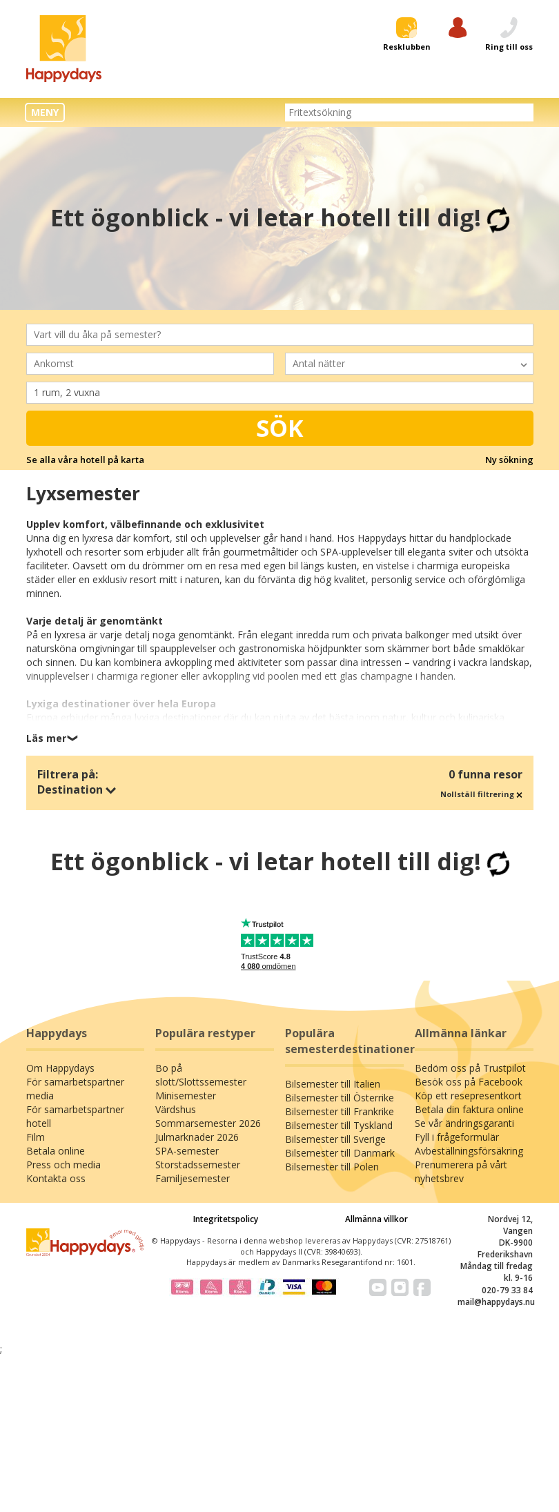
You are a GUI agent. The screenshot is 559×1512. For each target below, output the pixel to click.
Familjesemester (192, 1178)
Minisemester (185, 1095)
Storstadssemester (197, 1164)
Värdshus (175, 1109)
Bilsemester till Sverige (335, 1139)
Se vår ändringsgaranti (464, 1123)
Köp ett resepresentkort (468, 1095)
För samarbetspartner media (75, 1088)
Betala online (55, 1150)
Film (35, 1136)
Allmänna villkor (376, 1219)
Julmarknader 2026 (197, 1136)
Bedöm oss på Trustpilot (470, 1067)
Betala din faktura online (469, 1109)
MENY (45, 112)
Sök (280, 428)
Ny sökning (509, 459)
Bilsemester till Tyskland (339, 1125)
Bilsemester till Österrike (339, 1097)
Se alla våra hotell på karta (85, 459)
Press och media (63, 1164)
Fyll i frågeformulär (457, 1136)
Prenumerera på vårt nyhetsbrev (461, 1171)
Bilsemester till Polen (332, 1166)
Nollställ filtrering (481, 794)
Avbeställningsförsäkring (469, 1150)
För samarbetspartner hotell (75, 1116)
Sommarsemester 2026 (208, 1123)
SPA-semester (187, 1150)
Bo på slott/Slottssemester (200, 1074)
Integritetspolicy (225, 1219)
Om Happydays (60, 1067)
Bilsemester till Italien (332, 1083)
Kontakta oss (56, 1178)
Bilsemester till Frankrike (339, 1111)
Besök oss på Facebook (468, 1081)
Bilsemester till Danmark (340, 1152)
